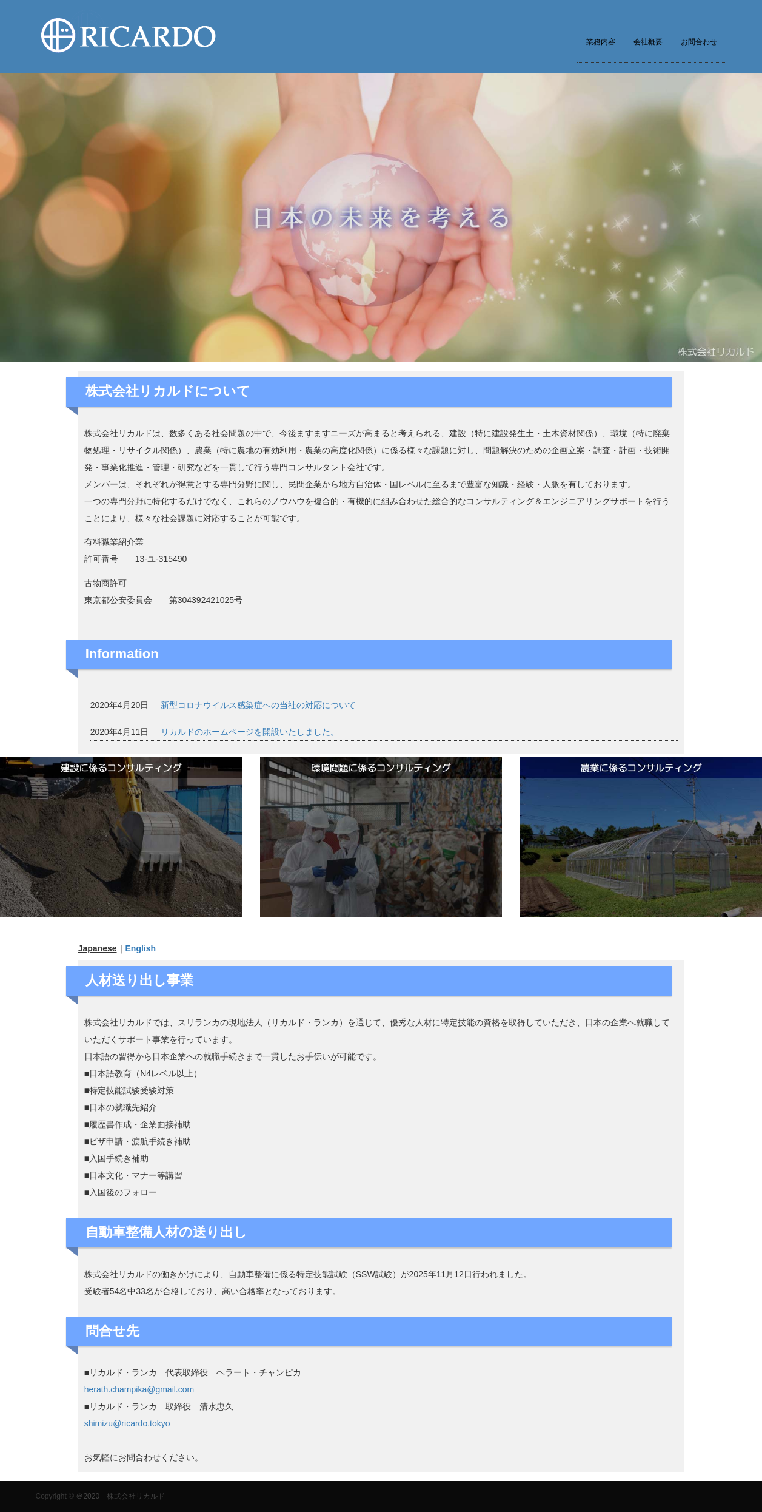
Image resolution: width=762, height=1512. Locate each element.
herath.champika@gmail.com (139, 1389)
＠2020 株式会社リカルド (120, 1496)
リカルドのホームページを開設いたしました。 (250, 732)
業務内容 (600, 42)
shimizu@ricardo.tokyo (127, 1423)
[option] (381, 217)
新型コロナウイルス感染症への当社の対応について (258, 705)
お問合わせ (699, 42)
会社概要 (648, 42)
